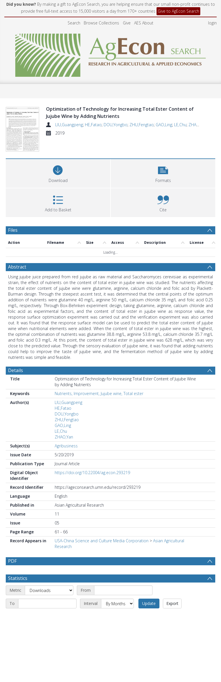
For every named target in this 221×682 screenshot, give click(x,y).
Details (15, 356)
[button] (163, 159)
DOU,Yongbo (115, 124)
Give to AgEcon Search (178, 11)
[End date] (47, 590)
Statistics (17, 564)
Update (149, 589)
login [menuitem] (212, 23)
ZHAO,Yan (197, 124)
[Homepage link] (110, 53)
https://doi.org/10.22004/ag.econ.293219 (92, 458)
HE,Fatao (93, 124)
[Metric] (49, 576)
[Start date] (123, 576)
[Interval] (117, 590)
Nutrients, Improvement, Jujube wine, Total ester (99, 379)
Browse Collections (101, 23)
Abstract (17, 253)
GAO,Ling (164, 124)
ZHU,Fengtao (141, 124)
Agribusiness (66, 432)
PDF (12, 547)
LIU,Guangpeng (69, 124)
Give (127, 23)
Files (13, 216)
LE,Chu (180, 124)
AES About (143, 23)
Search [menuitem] (74, 23)
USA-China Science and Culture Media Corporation (101, 527)
